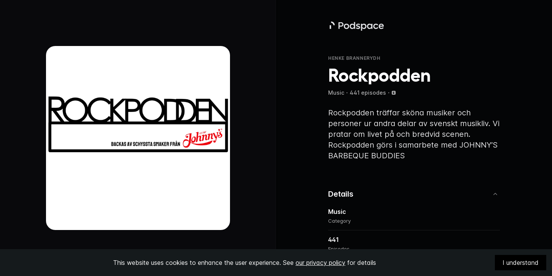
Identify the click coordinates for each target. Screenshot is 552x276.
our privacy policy (320, 262)
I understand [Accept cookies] (521, 262)
